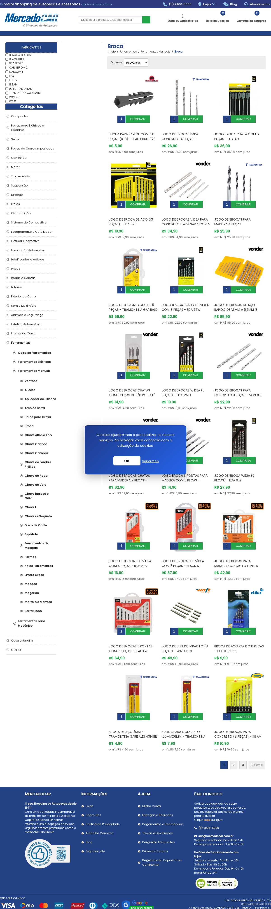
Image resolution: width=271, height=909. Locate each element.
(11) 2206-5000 (177, 4)
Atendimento (257, 4)
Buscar (146, 19)
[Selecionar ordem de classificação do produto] (136, 62)
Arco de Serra (35, 408)
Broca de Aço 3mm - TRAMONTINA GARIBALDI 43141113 (133, 707)
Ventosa (31, 381)
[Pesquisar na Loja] (110, 19)
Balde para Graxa (38, 417)
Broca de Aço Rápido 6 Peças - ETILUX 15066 (239, 625)
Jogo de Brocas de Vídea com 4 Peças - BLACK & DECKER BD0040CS (130, 545)
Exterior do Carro (23, 296)
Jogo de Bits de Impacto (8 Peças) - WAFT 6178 (185, 625)
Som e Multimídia (23, 306)
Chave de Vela (35, 485)
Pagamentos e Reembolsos (163, 797)
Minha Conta (151, 779)
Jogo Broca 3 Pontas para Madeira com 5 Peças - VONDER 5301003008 (185, 463)
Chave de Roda (36, 476)
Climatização (21, 213)
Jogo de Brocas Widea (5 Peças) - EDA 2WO (183, 379)
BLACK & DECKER (20, 55)
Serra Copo (33, 611)
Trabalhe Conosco (99, 806)
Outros (16, 650)
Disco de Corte (36, 525)
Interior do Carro (23, 333)
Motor (15, 167)
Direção (17, 195)
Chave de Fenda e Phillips (38, 464)
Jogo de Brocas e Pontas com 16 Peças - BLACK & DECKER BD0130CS (130, 627)
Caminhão (19, 158)
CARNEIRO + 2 (18, 67)
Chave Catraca (36, 453)
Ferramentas (20, 343)
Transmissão (20, 176)
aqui (207, 793)
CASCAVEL (16, 72)
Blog (230, 4)
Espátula (31, 534)
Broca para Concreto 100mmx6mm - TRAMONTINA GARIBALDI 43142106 (183, 709)
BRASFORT (16, 63)
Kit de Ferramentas (39, 566)
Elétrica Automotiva (25, 241)
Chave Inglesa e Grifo (37, 496)
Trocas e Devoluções (157, 806)
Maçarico (32, 593)
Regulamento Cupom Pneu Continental (162, 835)
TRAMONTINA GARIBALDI (25, 93)
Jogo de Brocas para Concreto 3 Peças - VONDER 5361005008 (238, 382)
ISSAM (13, 84)
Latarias (17, 287)
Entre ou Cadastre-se (183, 21)
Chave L (30, 507)
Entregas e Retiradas (157, 788)
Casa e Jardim (22, 640)
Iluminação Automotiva (28, 250)
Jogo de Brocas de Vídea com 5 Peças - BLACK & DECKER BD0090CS (183, 545)
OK (127, 461)
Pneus (15, 269)
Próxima (257, 738)
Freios (15, 204)
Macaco (31, 584)
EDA (11, 76)
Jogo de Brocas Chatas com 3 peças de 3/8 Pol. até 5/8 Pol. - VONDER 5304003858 (133, 382)
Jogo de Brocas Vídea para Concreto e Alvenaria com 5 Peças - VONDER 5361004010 (186, 217)
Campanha (19, 116)
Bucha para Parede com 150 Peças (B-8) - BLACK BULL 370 (132, 133)
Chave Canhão (36, 444)
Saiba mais (150, 461)
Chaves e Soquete (38, 516)
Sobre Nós (93, 788)
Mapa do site (95, 824)
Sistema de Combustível (29, 222)
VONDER (14, 97)
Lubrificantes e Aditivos (27, 259)
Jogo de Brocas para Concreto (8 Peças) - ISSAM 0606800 (238, 709)
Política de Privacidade (103, 797)
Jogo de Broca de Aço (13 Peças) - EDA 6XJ (131, 215)
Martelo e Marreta (38, 602)
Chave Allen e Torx (38, 435)
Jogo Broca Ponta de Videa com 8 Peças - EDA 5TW (185, 297)
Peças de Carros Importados (32, 148)
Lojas (210, 4)
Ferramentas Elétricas (34, 362)
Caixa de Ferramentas (34, 353)
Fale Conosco (208, 767)
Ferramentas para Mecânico (31, 623)
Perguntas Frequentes (158, 815)
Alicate (30, 390)
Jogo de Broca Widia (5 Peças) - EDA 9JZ (234, 461)
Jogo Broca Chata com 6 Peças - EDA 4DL (236, 133)
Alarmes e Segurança (27, 315)
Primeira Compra (155, 824)
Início (112, 52)
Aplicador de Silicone (40, 399)
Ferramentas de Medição (36, 545)
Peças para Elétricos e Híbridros (27, 127)
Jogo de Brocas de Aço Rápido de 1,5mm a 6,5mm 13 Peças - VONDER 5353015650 (236, 299)
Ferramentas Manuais (34, 371)
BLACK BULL (16, 59)
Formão (30, 557)
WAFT (12, 101)
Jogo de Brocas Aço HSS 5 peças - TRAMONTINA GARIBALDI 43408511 (133, 299)
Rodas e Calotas (23, 278)
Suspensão (19, 185)
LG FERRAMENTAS (20, 88)
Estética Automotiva (25, 324)
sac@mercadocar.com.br (213, 809)
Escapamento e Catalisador (32, 232)
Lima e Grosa (34, 575)
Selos (15, 139)
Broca (29, 426)
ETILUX (13, 80)
